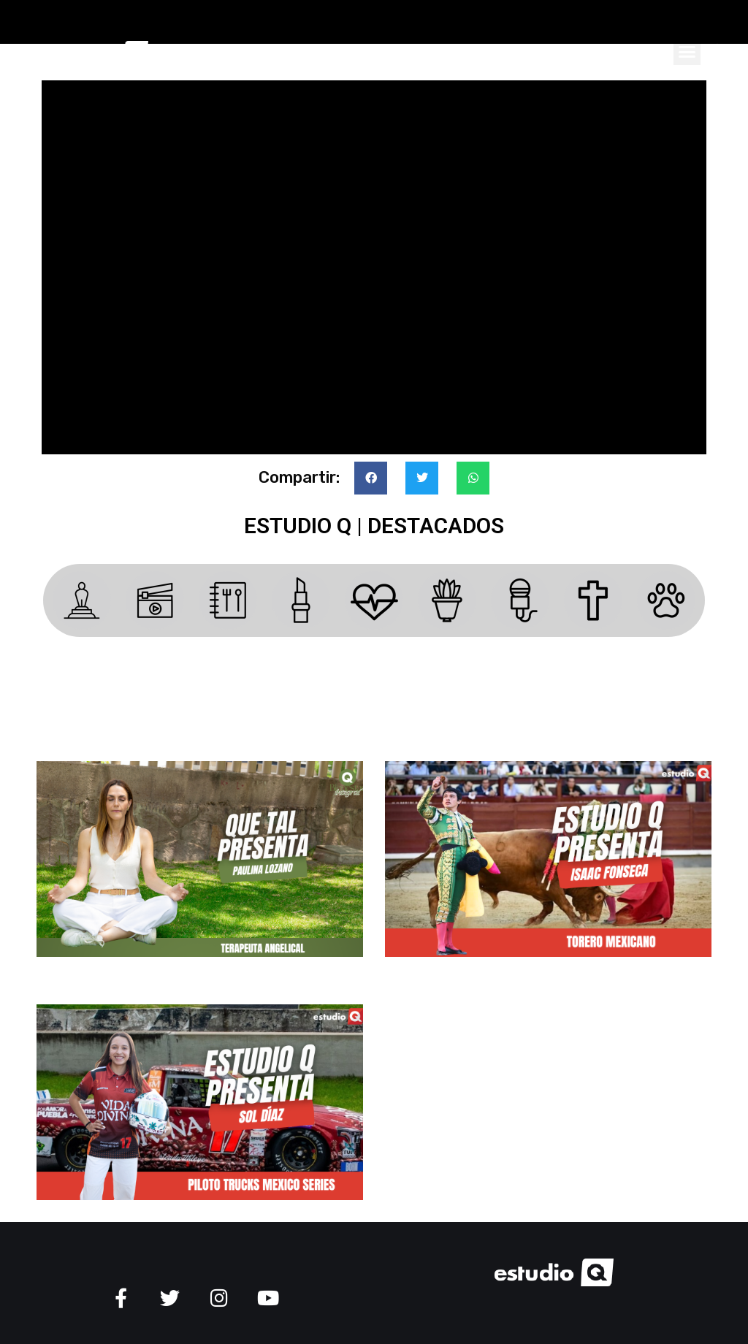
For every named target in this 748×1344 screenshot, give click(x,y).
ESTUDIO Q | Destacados (374, 525)
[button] (687, 51)
